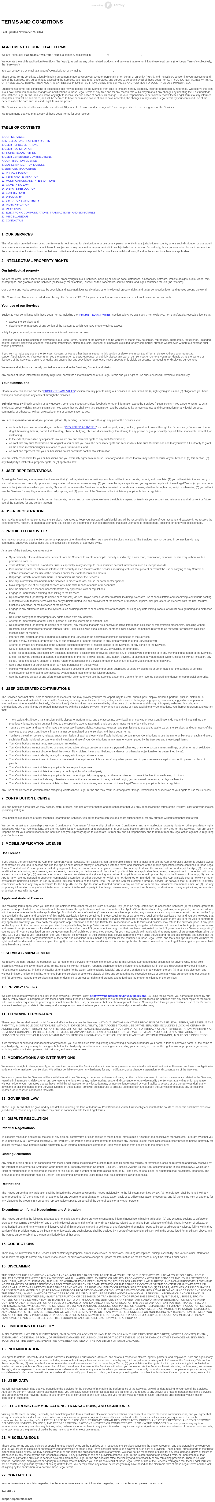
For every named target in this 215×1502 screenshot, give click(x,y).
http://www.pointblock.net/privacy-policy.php (118, 995)
